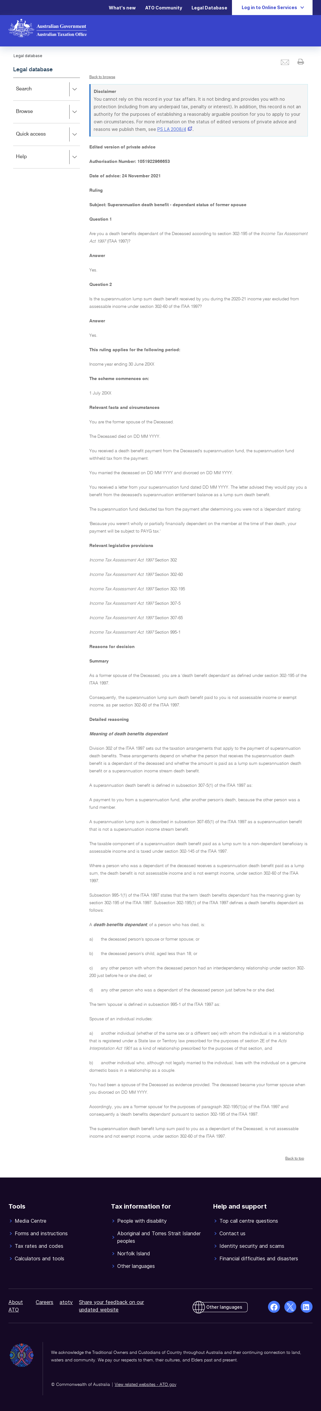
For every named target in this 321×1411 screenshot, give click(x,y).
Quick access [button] (48, 135)
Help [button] (48, 157)
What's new (122, 7)
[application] (46, 123)
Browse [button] (48, 112)
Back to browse (102, 77)
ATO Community (163, 7)
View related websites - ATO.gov (145, 1384)
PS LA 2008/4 (171, 129)
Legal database (33, 69)
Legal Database (209, 7)
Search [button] (48, 89)
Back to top (294, 1159)
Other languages (224, 1307)
